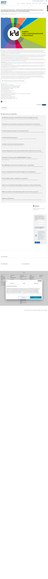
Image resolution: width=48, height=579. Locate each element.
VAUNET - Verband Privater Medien (16, 62)
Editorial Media (12, 279)
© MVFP (42, 310)
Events (37, 3)
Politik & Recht (29, 3)
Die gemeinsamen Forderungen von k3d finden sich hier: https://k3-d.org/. (14, 80)
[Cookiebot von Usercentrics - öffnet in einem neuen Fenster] (38, 281)
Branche (33, 3)
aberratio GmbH (45, 310)
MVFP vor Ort (45, 3)
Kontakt (32, 310)
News (11, 276)
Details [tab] (24, 283)
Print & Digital (23, 3)
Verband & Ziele (3, 276)
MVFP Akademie (41, 275)
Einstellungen (23, 297)
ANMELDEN (37, 242)
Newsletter (44, 104)
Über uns (18, 3)
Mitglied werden (3, 277)
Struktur (2, 279)
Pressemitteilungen (32, 279)
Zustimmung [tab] (12, 283)
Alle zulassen (36, 297)
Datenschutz (28, 310)
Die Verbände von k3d (4, 83)
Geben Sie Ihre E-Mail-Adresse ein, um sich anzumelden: (39, 227)
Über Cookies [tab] (36, 283)
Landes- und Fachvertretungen (4, 282)
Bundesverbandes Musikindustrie (17, 54)
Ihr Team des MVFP (3, 283)
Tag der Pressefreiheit (23, 299)
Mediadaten (39, 310)
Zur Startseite (5, 101)
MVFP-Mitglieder (3, 278)
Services (40, 3)
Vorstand (2, 281)
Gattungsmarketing (13, 277)
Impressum (25, 310)
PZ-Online (40, 276)
